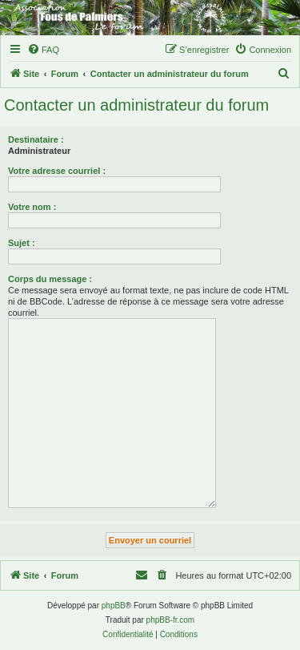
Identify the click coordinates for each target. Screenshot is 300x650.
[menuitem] (43, 49)
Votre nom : (32, 207)
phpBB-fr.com (170, 620)
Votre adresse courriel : (57, 171)
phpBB (114, 605)
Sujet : (21, 243)
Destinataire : (36, 139)
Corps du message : (50, 279)
